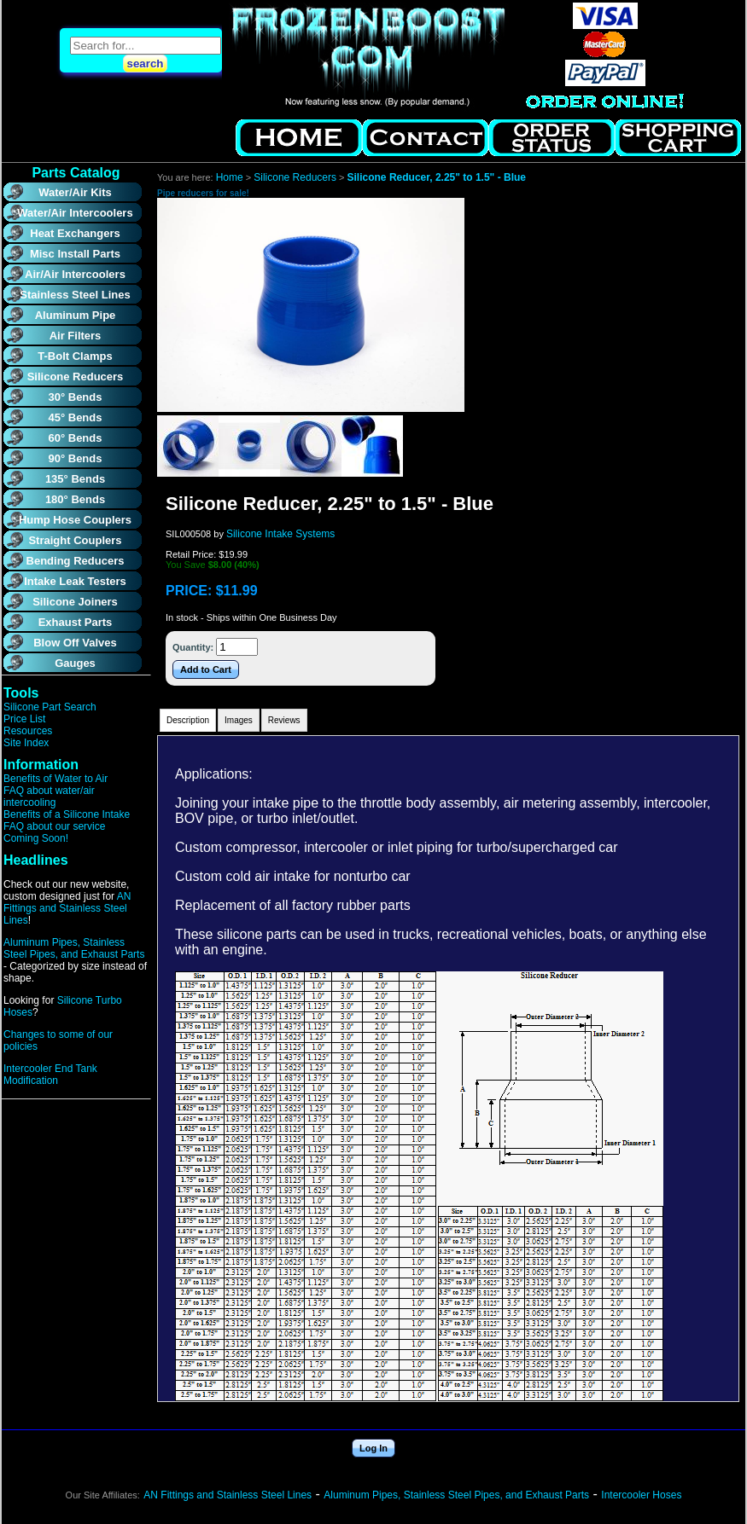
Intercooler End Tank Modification (50, 1075)
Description (187, 720)
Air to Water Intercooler (367, 58)
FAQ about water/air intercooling (49, 796)
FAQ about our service (54, 826)
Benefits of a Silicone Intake (66, 814)
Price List (24, 719)
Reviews (284, 720)
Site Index (26, 743)
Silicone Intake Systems (280, 534)
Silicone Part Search (49, 707)
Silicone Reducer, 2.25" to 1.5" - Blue (436, 177)
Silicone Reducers (295, 177)
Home (229, 177)
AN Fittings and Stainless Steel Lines (67, 908)
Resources (27, 731)
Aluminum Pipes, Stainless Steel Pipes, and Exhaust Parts (73, 948)
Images (239, 720)
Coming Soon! (35, 838)
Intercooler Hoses (641, 1495)
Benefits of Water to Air (55, 779)
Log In (373, 1448)
